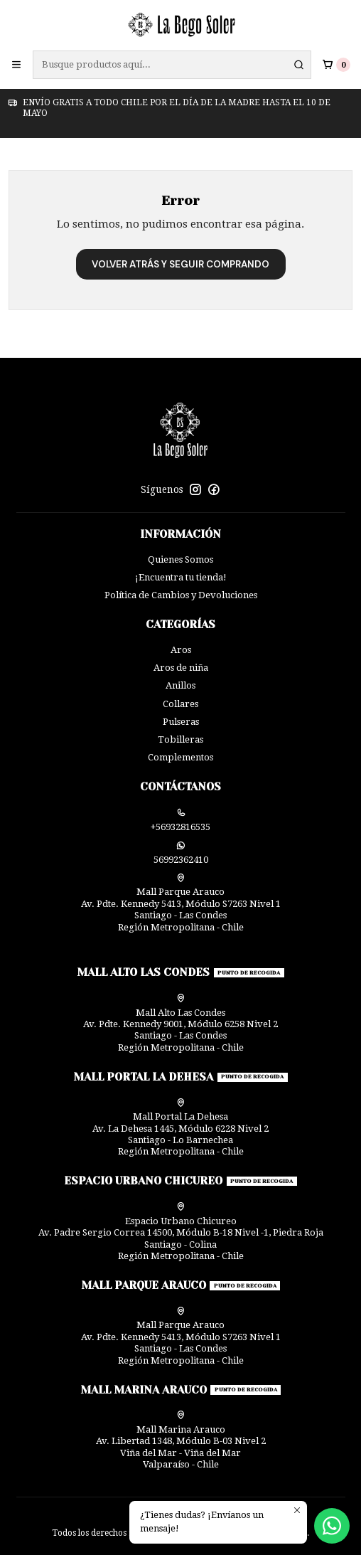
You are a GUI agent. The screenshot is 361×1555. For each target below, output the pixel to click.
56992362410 (180, 853)
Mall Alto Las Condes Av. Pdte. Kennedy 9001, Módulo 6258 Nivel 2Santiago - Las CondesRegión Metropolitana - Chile (180, 1023)
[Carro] (336, 64)
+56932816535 (180, 820)
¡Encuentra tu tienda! (181, 577)
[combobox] (172, 65)
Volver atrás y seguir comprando (180, 264)
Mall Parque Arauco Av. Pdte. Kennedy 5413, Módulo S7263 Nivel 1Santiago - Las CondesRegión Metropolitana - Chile (181, 903)
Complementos (180, 757)
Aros (181, 649)
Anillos (180, 685)
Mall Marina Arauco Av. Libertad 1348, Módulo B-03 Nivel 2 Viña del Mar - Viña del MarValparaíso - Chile (181, 1440)
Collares (180, 704)
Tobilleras (180, 739)
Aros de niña (180, 667)
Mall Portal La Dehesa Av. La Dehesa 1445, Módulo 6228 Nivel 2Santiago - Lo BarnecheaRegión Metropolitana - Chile (180, 1127)
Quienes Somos (180, 559)
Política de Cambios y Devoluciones (180, 595)
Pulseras (181, 721)
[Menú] (16, 65)
